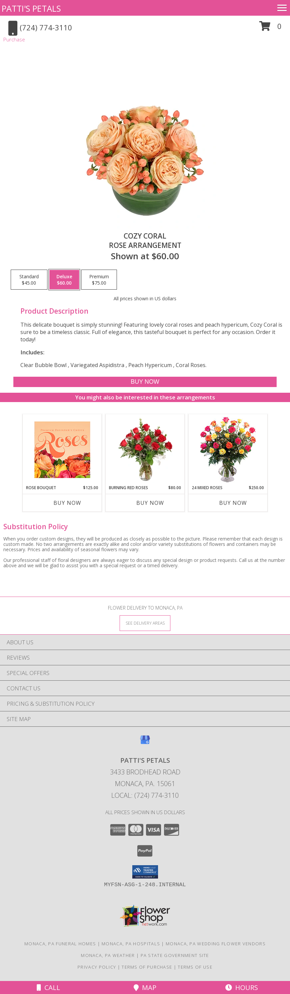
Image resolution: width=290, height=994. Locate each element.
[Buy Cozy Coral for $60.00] (145, 382)
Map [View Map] (145, 987)
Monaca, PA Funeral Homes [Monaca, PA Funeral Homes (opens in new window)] (60, 944)
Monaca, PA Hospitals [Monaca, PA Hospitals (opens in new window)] (131, 944)
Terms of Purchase (147, 967)
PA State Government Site (175, 955)
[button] (270, 28)
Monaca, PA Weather (108, 955)
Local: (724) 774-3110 (145, 795)
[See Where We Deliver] (145, 623)
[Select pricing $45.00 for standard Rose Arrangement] (29, 279)
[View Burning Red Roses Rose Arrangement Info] (145, 449)
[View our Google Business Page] (145, 743)
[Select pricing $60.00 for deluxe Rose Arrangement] (64, 279)
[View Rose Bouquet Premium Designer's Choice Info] (62, 449)
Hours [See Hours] (241, 987)
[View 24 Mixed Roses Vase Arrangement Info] (228, 449)
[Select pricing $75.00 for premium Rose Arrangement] (99, 279)
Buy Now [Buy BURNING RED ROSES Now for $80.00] (150, 503)
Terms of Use (195, 967)
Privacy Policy (97, 967)
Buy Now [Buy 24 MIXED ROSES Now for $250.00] (233, 503)
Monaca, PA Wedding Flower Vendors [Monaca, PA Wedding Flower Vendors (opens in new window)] (216, 944)
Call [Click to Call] (48, 987)
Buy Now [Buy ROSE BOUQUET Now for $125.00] (67, 503)
